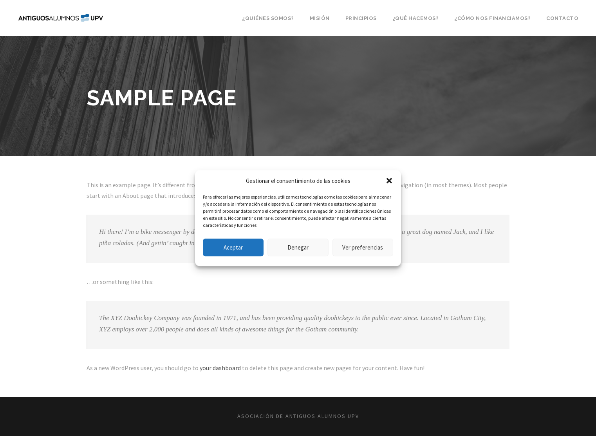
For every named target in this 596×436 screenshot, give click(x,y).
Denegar (298, 247)
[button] (389, 181)
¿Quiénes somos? (268, 18)
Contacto (562, 18)
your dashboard (220, 368)
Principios (361, 18)
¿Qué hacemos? (415, 18)
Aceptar (233, 247)
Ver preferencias (362, 247)
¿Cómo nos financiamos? (492, 18)
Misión (320, 18)
